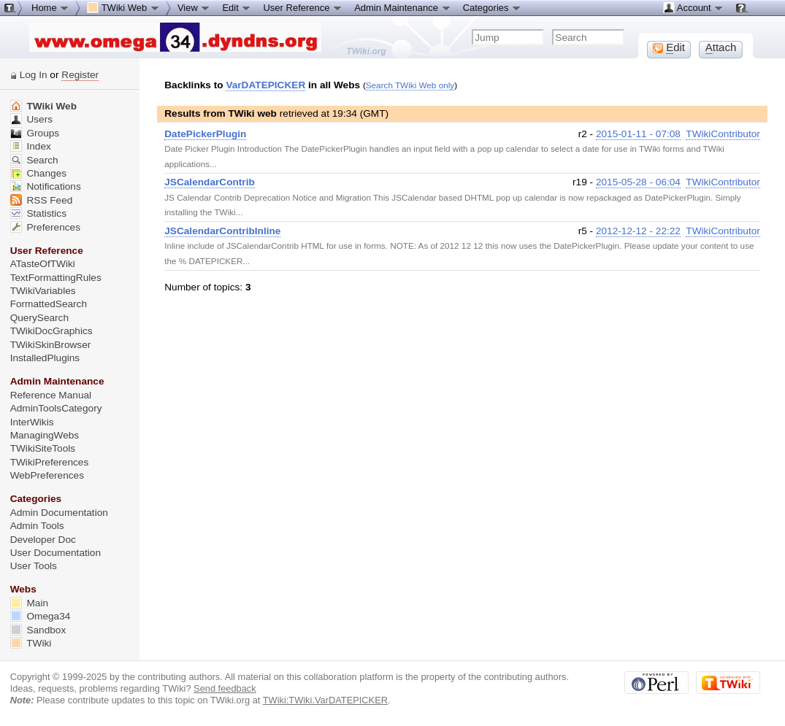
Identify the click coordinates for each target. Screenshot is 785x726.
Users (31, 119)
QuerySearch (39, 317)
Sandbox (38, 630)
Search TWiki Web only (410, 85)
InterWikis (32, 422)
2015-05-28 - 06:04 (638, 182)
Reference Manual (50, 395)
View (194, 7)
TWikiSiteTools (42, 448)
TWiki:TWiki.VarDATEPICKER (325, 700)
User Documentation (55, 552)
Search (34, 160)
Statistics (38, 213)
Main (29, 603)
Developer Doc (43, 539)
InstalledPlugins (45, 357)
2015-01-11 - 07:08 (638, 133)
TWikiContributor (723, 133)
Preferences (45, 227)
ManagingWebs (45, 435)
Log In (33, 74)
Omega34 (40, 616)
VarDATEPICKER (265, 85)
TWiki (31, 643)
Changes (38, 173)
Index (30, 146)
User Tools (33, 565)
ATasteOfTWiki (42, 263)
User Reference (302, 7)
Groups (35, 133)
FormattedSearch (48, 303)
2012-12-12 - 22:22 (638, 230)
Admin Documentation (59, 512)
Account (693, 7)
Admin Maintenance (402, 7)
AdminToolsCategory (56, 408)
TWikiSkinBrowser (50, 344)
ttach (721, 47)
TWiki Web (43, 106)
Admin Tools (37, 525)
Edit (236, 7)
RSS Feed (41, 200)
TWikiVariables (43, 290)
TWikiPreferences (49, 462)
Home (50, 7)
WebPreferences (47, 475)
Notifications (45, 186)
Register (80, 74)
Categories (492, 7)
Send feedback (225, 688)
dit (669, 47)
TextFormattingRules (56, 277)
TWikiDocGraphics (51, 330)
